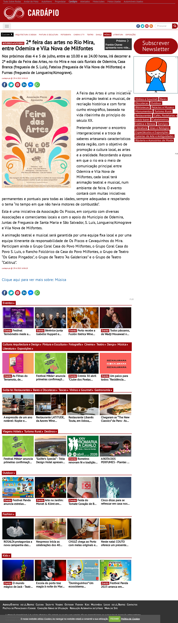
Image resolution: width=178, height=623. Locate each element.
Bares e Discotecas (45, 390)
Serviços (163, 124)
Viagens (59, 604)
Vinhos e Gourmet (81, 390)
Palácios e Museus (163, 107)
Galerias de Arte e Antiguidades (154, 136)
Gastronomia (103, 390)
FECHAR (114, 618)
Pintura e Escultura (55, 344)
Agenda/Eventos (11, 604)
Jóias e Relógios (159, 128)
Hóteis (18, 431)
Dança (112, 344)
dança (99, 34)
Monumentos (143, 111)
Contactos (132, 604)
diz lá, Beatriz (27, 604)
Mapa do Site (111, 608)
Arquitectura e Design (27, 344)
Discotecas (141, 103)
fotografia (66, 34)
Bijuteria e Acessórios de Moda (154, 140)
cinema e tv (79, 34)
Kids (6, 555)
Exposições (25, 348)
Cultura (40, 604)
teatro (90, 34)
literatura (118, 34)
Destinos (50, 431)
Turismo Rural (34, 431)
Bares (163, 99)
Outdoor (9, 473)
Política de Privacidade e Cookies (19, 608)
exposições (131, 34)
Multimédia (96, 604)
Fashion (9, 514)
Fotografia (76, 344)
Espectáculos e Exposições (152, 132)
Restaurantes (23, 390)
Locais (107, 604)
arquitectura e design (25, 34)
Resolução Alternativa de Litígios (86, 608)
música (107, 34)
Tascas (64, 390)
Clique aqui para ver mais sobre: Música (34, 279)
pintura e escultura (48, 34)
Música (122, 344)
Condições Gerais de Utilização (52, 608)
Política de (130, 618)
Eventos (9, 303)
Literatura (10, 348)
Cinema (90, 344)
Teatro (101, 344)
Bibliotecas (142, 107)
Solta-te (49, 604)
